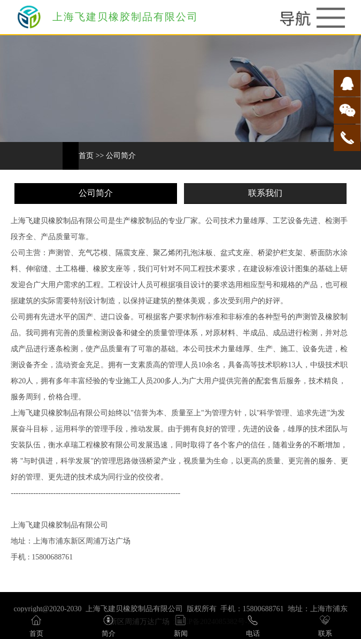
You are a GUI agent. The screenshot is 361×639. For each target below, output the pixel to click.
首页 (86, 156)
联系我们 (265, 193)
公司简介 (121, 156)
